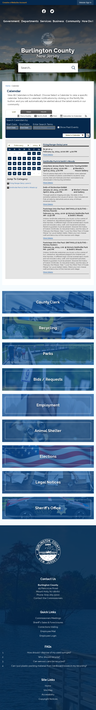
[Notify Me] (40, 115)
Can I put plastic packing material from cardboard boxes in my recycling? (49, 666)
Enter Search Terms (43, 124)
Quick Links (48, 612)
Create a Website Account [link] (14, 3)
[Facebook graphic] (44, 10)
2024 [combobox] (35, 145)
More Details (48, 155)
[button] (73, 68)
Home (7, 86)
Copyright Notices (48, 699)
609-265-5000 (52, 595)
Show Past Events (69, 127)
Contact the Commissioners (48, 598)
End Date (24, 124)
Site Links (48, 680)
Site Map (48, 690)
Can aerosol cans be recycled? (49, 661)
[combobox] (12, 127)
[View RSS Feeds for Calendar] (85, 115)
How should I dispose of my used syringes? (49, 652)
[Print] (53, 115)
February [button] (18, 145)
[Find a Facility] (24, 115)
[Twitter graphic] (52, 10)
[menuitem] (11, 21)
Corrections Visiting (48, 627)
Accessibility (48, 694)
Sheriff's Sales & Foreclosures (48, 622)
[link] (85, 2)
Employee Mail (48, 631)
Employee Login (48, 636)
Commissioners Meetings (48, 618)
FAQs (48, 646)
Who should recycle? (49, 657)
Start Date (11, 124)
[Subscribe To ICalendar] (71, 115)
